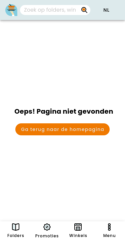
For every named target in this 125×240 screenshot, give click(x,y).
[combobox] (55, 10)
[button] (106, 10)
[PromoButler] (11, 10)
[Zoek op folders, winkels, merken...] (84, 10)
